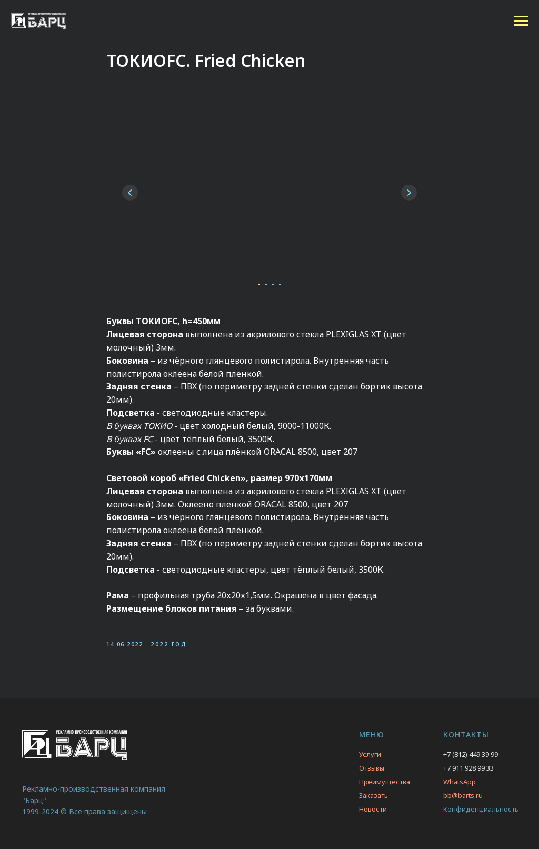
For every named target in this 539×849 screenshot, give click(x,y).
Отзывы (371, 768)
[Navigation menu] (521, 21)
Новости (373, 809)
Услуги (370, 754)
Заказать (373, 795)
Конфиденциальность (480, 809)
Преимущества (384, 781)
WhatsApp (459, 781)
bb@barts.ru (463, 795)
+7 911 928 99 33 (468, 768)
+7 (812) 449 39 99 (470, 754)
